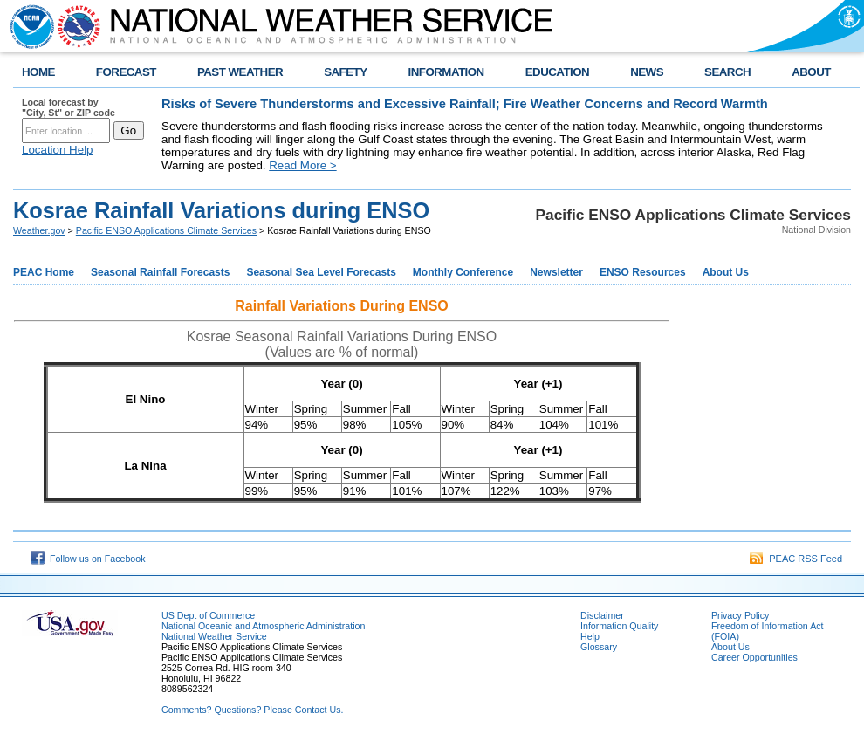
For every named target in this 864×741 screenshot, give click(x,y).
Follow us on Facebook (88, 558)
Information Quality (619, 626)
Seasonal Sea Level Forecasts (320, 272)
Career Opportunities (754, 657)
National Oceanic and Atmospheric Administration (263, 626)
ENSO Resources (643, 272)
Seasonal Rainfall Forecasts (160, 272)
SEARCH (727, 72)
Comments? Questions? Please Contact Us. (252, 709)
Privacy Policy (740, 615)
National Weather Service (214, 636)
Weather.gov (39, 230)
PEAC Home (43, 272)
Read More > (302, 165)
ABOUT (811, 72)
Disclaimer (602, 615)
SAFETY (345, 72)
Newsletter (556, 272)
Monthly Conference (463, 272)
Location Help (57, 149)
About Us (726, 272)
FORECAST (126, 72)
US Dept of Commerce (208, 615)
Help (590, 636)
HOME (38, 72)
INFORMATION (446, 72)
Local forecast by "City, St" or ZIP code (68, 107)
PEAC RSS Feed (796, 558)
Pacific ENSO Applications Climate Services (166, 230)
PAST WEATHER (240, 72)
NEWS (646, 72)
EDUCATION (557, 72)
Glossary (598, 647)
